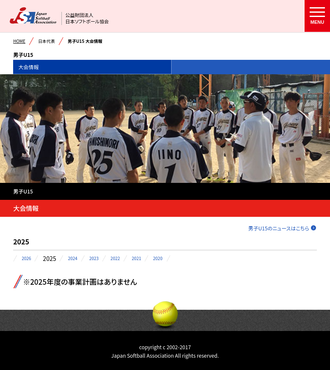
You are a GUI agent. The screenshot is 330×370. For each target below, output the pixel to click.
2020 (157, 258)
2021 (136, 258)
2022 (115, 258)
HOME (19, 41)
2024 (72, 258)
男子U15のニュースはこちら (278, 228)
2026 (26, 258)
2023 (94, 258)
